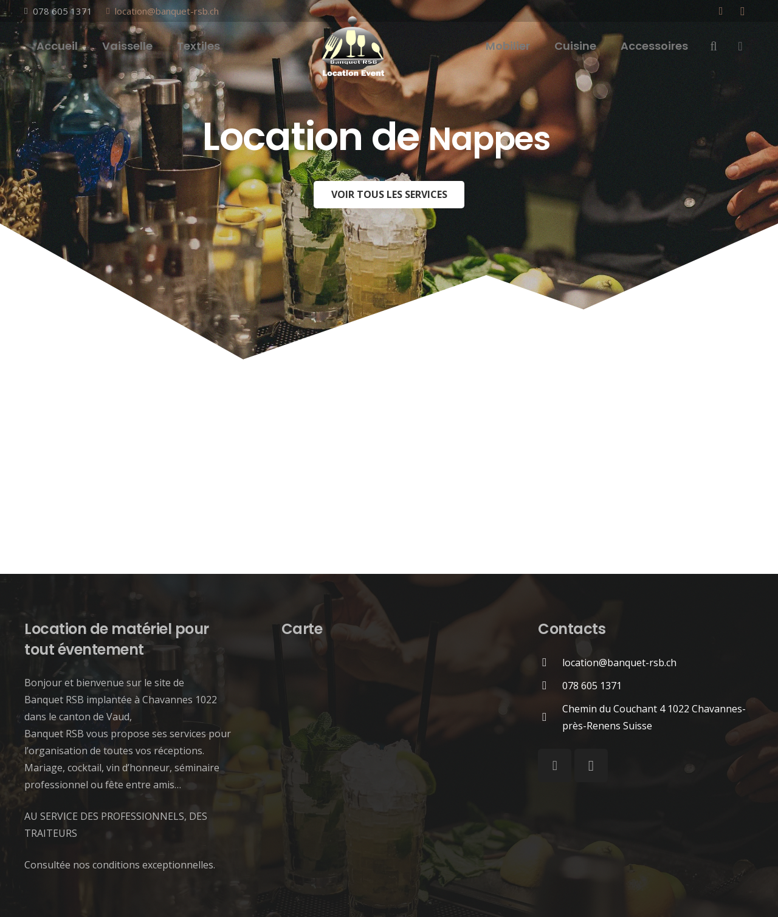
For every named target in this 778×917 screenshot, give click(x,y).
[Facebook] (721, 11)
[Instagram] (743, 11)
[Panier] (740, 46)
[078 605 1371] (550, 685)
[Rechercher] (713, 46)
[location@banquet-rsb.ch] (550, 662)
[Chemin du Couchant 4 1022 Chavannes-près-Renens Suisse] (550, 717)
